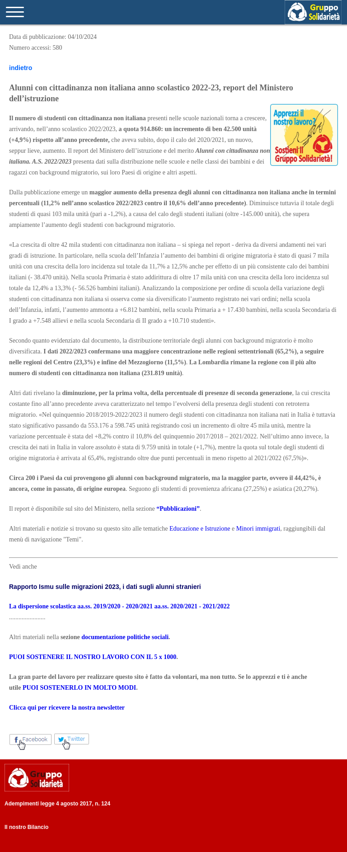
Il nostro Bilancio (26, 827)
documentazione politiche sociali (125, 637)
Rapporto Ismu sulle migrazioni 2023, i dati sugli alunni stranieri (105, 586)
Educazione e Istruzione (199, 528)
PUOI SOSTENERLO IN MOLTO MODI (79, 687)
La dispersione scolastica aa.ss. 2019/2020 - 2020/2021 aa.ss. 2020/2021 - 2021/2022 (119, 606)
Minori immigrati (258, 528)
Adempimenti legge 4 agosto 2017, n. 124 (57, 803)
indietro (20, 67)
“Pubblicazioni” (178, 508)
